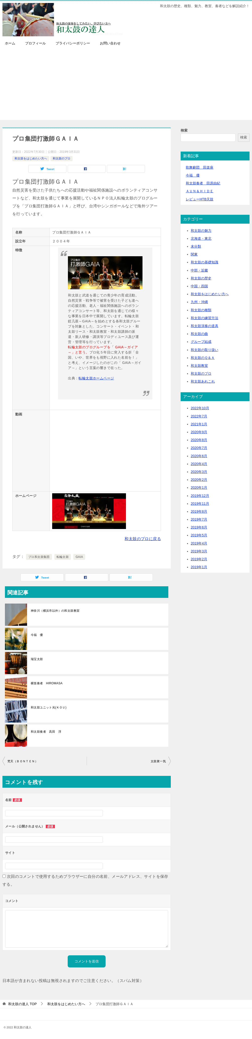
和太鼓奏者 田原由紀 (203, 183)
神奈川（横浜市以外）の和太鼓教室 (55, 610)
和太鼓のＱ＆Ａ (203, 358)
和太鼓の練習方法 (204, 318)
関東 (194, 254)
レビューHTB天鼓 (199, 199)
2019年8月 (199, 511)
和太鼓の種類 (201, 310)
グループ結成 (201, 342)
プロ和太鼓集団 (39, 557)
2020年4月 (199, 464)
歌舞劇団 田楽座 (199, 167)
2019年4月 (199, 543)
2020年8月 (199, 440)
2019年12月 (200, 496)
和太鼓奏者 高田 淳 (46, 731)
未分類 (196, 246)
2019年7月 (199, 519)
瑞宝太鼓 (37, 659)
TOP (22, 1004)
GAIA (79, 557)
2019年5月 (199, 535)
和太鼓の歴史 (201, 278)
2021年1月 (199, 424)
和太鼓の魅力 (201, 231)
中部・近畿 (199, 270)
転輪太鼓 (63, 557)
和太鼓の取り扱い (204, 350)
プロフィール (35, 43)
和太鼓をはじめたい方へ (31, 158)
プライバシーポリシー (73, 43)
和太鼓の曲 (199, 334)
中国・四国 (199, 286)
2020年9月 (199, 432)
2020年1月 (199, 488)
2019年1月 (199, 567)
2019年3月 (199, 551)
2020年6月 (199, 456)
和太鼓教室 (199, 366)
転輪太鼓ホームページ (96, 378)
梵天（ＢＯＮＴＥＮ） (22, 761)
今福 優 (37, 635)
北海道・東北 (201, 238)
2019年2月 (199, 559)
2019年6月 (199, 527)
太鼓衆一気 (158, 761)
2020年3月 (199, 472)
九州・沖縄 (199, 302)
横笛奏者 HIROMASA (47, 683)
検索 (184, 130)
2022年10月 (200, 408)
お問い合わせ (110, 43)
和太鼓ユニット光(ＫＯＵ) (48, 707)
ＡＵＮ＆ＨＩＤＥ (199, 191)
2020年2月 (199, 480)
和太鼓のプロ (61, 158)
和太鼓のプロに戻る (143, 539)
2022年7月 (199, 416)
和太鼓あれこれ (203, 381)
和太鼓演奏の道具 (204, 326)
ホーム (10, 43)
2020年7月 (199, 448)
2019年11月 (200, 504)
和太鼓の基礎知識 (204, 262)
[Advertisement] (126, 85)
